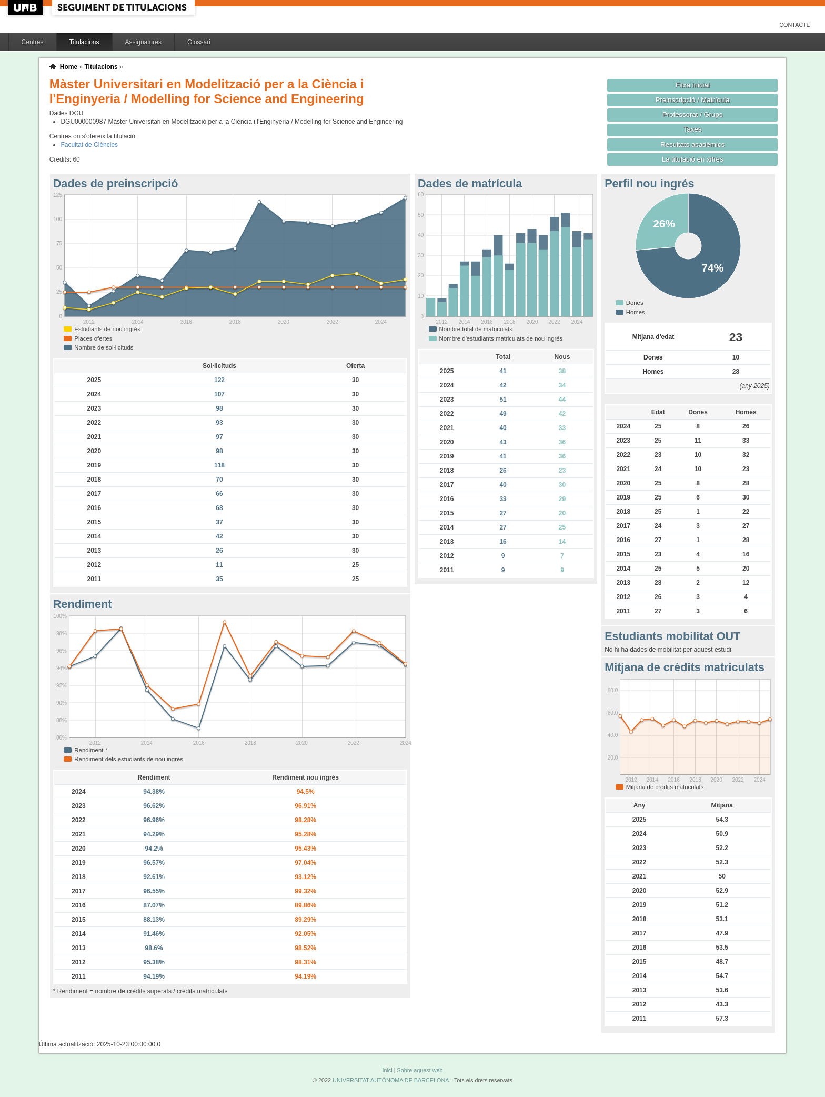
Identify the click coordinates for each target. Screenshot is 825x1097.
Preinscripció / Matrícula (693, 100)
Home (68, 67)
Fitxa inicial (693, 85)
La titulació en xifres (692, 159)
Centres (33, 42)
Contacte (794, 25)
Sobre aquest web (419, 1070)
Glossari (198, 42)
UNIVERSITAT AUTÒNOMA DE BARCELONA (391, 1080)
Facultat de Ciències (89, 144)
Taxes (692, 129)
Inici (387, 1070)
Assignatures (143, 42)
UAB (26, 7)
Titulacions (84, 42)
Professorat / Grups (692, 114)
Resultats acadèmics (692, 144)
